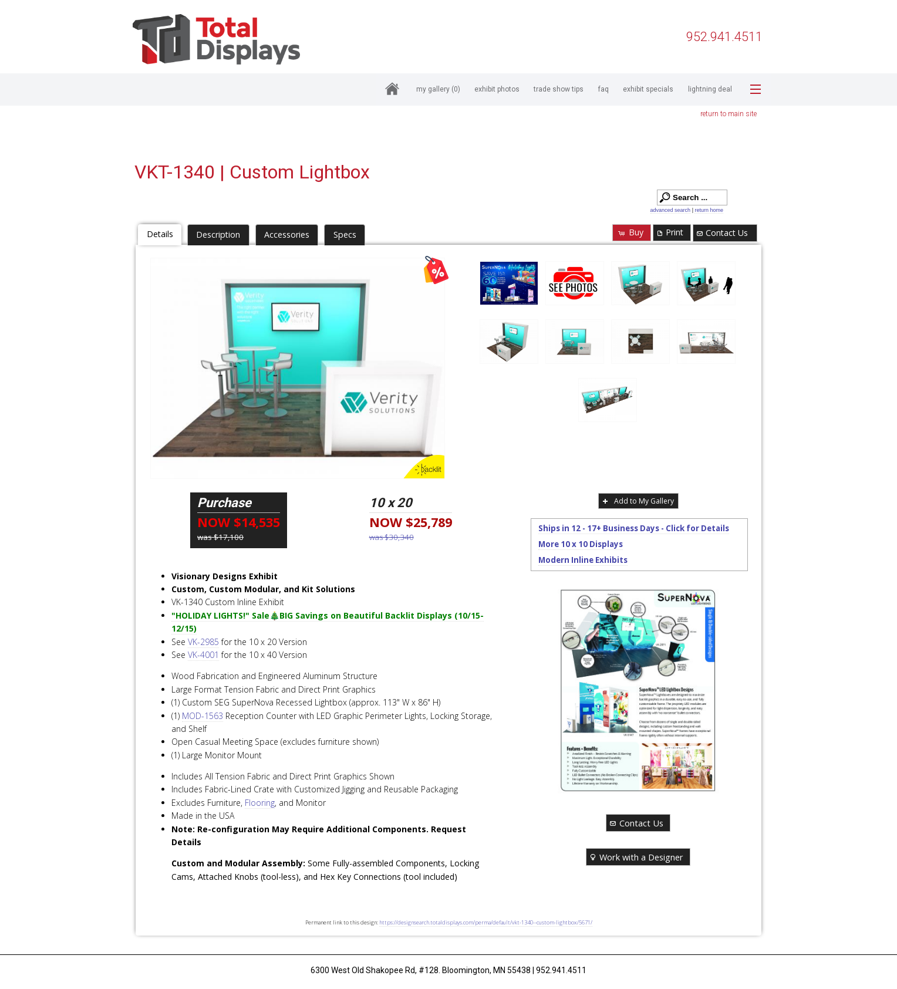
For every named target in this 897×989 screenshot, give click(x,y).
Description (218, 234)
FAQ (603, 89)
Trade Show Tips (559, 89)
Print (669, 232)
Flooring (260, 802)
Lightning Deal (710, 89)
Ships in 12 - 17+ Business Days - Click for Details (633, 528)
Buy (630, 232)
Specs (344, 234)
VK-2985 (203, 641)
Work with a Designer (635, 857)
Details (160, 233)
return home (708, 210)
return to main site (728, 114)
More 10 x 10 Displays (580, 544)
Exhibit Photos (497, 89)
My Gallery (438, 89)
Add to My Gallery (637, 501)
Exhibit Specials (648, 89)
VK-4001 (203, 654)
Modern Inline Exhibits (583, 560)
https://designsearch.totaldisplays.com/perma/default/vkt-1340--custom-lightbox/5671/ (485, 922)
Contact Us (721, 232)
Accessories (286, 234)
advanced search (670, 210)
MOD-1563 (202, 715)
